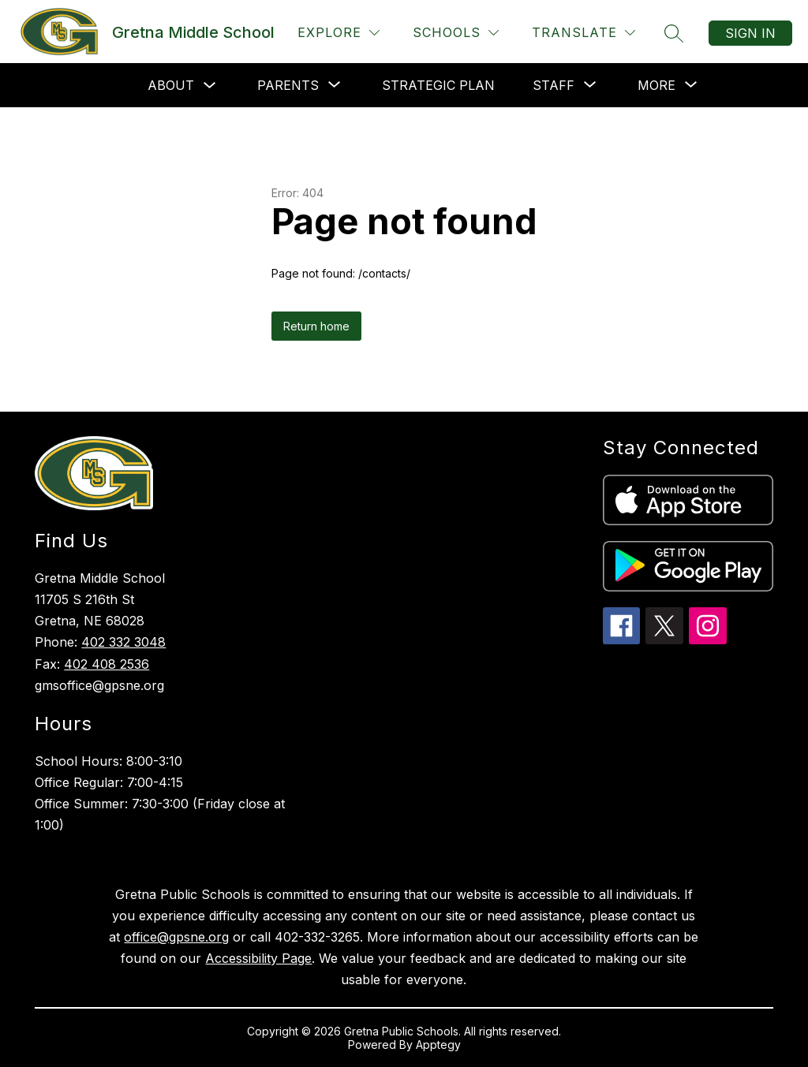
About (171, 85)
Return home (316, 326)
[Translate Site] (583, 33)
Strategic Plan (438, 85)
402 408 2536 (106, 664)
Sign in (750, 33)
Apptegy (438, 1044)
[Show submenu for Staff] (553, 85)
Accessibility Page (258, 958)
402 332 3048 (123, 642)
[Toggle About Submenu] (209, 85)
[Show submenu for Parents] (288, 85)
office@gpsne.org (176, 937)
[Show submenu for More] (656, 85)
